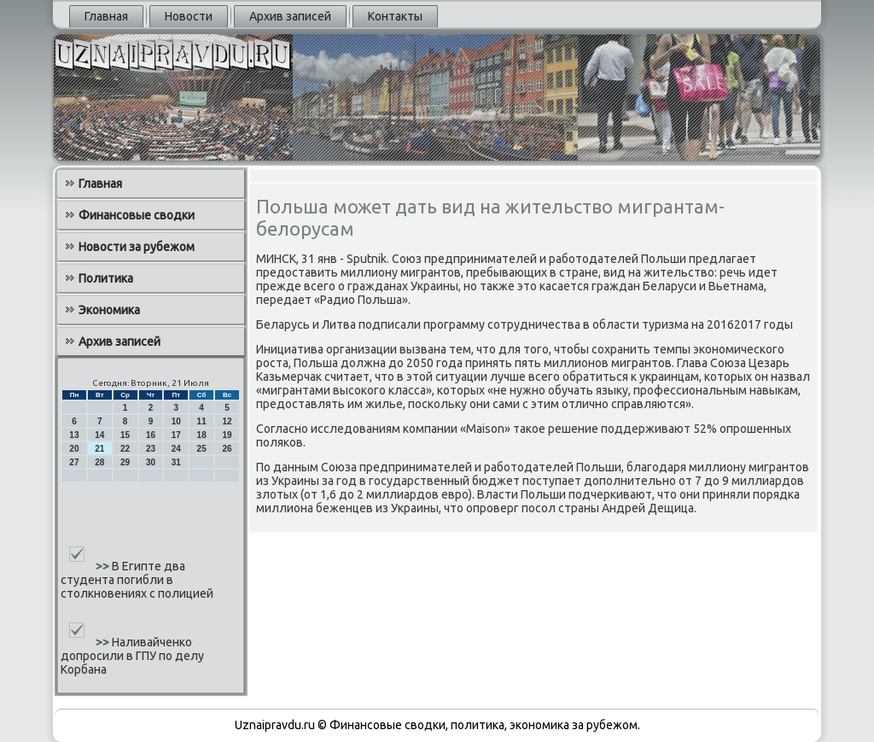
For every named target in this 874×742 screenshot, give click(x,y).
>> (104, 566)
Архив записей (290, 16)
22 (125, 448)
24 (176, 448)
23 (150, 448)
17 (176, 435)
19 (226, 435)
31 (176, 462)
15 (125, 435)
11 (202, 421)
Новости (189, 16)
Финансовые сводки (137, 215)
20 (74, 448)
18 (202, 435)
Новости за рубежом (137, 247)
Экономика (109, 310)
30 (150, 462)
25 (202, 448)
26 (226, 448)
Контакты (395, 16)
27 (74, 462)
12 (226, 421)
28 (99, 462)
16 (150, 435)
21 (99, 448)
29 (125, 462)
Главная (106, 16)
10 (176, 421)
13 (74, 435)
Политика (106, 278)
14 (99, 435)
